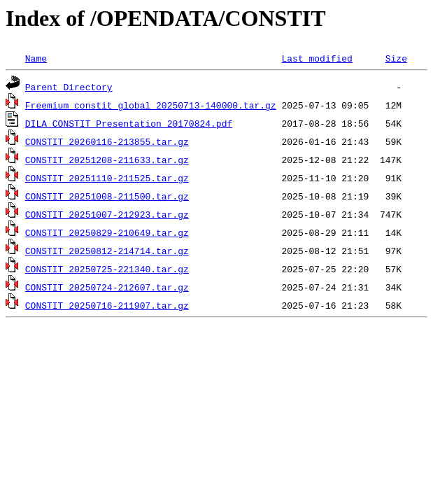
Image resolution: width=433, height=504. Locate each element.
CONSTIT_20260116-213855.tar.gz (107, 141)
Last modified (316, 58)
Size (396, 58)
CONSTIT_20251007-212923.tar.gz (107, 214)
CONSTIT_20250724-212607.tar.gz (107, 287)
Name (36, 58)
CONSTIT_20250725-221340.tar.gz (107, 268)
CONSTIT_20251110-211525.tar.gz (107, 178)
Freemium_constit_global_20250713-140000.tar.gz (150, 105)
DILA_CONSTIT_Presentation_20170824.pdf (128, 123)
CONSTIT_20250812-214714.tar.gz (107, 250)
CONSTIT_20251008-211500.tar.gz (107, 196)
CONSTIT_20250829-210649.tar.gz (107, 232)
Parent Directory (69, 86)
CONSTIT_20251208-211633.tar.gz (107, 159)
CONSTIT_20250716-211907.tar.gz (107, 305)
